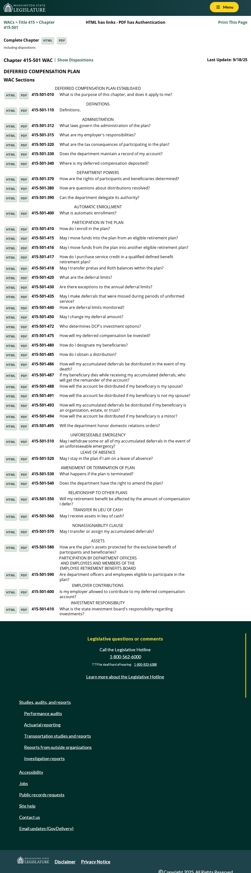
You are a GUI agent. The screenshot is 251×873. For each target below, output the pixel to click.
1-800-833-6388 (145, 664)
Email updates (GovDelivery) (46, 828)
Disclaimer (65, 861)
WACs (9, 22)
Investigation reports (44, 758)
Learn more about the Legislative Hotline (125, 676)
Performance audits (43, 713)
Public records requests (41, 794)
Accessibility (31, 772)
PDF (62, 40)
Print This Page (232, 22)
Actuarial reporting (42, 724)
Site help (27, 806)
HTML (47, 40)
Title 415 (27, 22)
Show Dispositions (75, 60)
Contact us (29, 817)
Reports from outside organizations (58, 747)
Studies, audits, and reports (45, 702)
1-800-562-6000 (125, 656)
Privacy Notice (95, 861)
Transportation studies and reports (57, 736)
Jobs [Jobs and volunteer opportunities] (23, 783)
